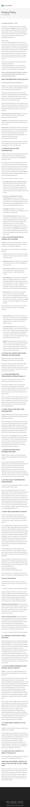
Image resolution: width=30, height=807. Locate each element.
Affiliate (7, 801)
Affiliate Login (13, 801)
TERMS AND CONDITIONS (12, 803)
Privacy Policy (7, 14)
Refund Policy (21, 803)
